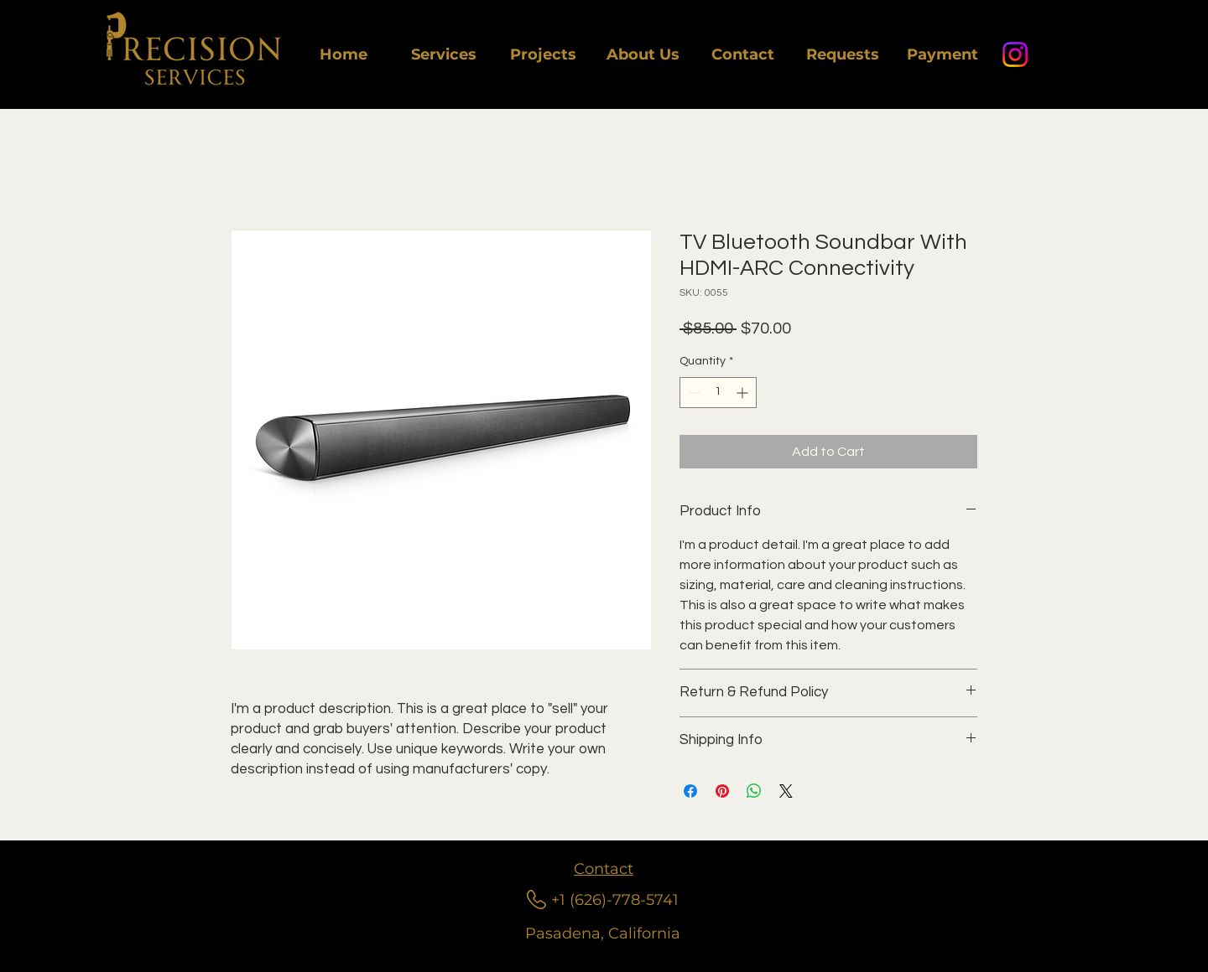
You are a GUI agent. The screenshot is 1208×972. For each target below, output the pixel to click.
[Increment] (743, 392)
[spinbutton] (718, 392)
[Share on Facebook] (690, 791)
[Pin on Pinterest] (722, 791)
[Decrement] (692, 392)
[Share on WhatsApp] (754, 791)
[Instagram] (1015, 54)
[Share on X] (786, 791)
